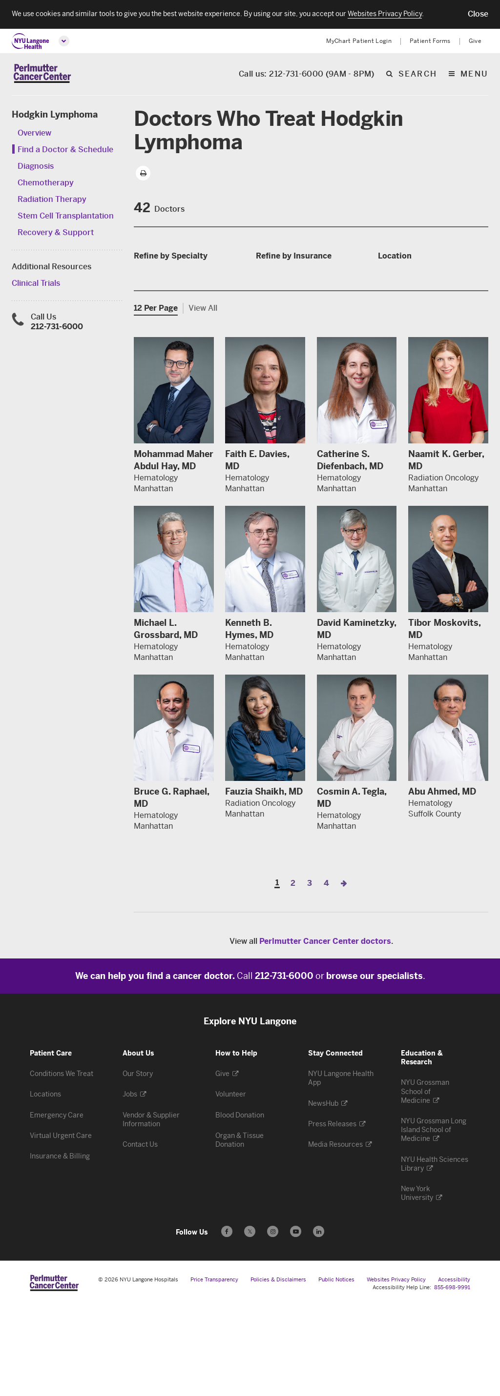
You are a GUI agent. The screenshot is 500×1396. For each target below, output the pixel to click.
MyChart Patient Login (359, 41)
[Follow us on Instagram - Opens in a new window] (272, 1322)
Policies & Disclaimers (278, 1371)
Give (475, 41)
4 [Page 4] (326, 974)
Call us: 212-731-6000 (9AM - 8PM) (307, 75)
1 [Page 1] (277, 974)
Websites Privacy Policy (396, 1371)
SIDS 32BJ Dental (293, 302)
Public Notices (336, 1371)
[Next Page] (344, 974)
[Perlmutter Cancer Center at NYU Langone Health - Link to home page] (54, 1374)
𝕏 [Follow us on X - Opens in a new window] (249, 1324)
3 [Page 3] (309, 974)
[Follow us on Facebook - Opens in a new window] (226, 1322)
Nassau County (410, 325)
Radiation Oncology (174, 346)
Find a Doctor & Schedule (65, 151)
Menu (474, 75)
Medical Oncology (171, 331)
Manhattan (402, 311)
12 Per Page (156, 399)
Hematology (161, 316)
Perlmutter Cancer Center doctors (325, 1032)
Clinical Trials (36, 285)
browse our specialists (374, 1067)
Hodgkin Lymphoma (55, 116)
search (417, 75)
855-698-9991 (452, 1379)
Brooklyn (399, 281)
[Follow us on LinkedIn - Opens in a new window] (318, 1322)
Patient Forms (430, 41)
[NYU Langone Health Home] (30, 41)
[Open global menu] (64, 41)
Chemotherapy (46, 184)
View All (202, 399)
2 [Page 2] (293, 974)
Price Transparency (214, 1371)
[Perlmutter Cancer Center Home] (42, 75)
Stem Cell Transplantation (66, 217)
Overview (34, 135)
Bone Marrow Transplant (184, 302)
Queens (396, 340)
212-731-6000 (57, 328)
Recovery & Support (56, 234)
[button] (478, 14)
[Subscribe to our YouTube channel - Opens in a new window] (295, 1322)
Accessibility (454, 1371)
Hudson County (411, 296)
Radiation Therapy (52, 201)
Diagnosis (36, 168)
